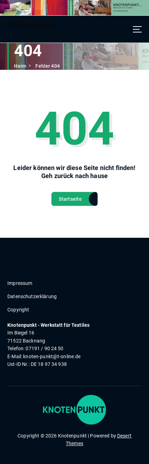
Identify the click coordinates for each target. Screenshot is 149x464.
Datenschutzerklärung (32, 296)
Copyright (18, 309)
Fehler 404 (47, 66)
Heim (20, 66)
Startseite (70, 201)
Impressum (19, 283)
